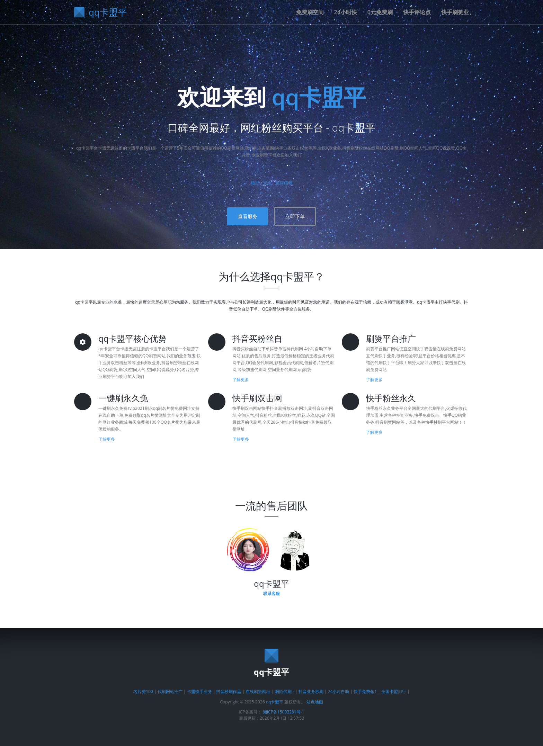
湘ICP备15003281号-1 (283, 712)
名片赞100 (143, 691)
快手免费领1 (365, 691)
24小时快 (345, 12)
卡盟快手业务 (199, 691)
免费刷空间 (310, 12)
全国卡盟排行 (393, 691)
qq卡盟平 (319, 97)
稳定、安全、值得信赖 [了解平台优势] (271, 183)
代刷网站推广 (170, 691)
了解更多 (240, 380)
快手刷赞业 (455, 12)
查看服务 (247, 216)
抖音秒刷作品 (228, 691)
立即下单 (295, 216)
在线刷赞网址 (258, 691)
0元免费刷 (380, 12)
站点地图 (314, 702)
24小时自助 (338, 691)
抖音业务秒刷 (311, 691)
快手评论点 (417, 12)
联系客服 (271, 593)
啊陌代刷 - (284, 691)
